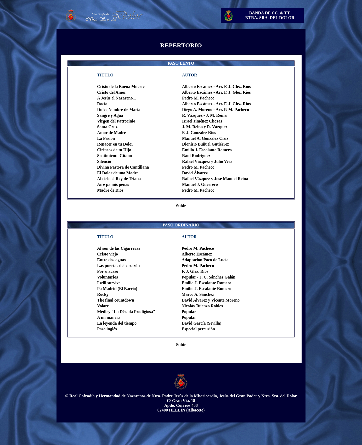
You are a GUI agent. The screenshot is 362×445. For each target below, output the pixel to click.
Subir (181, 206)
